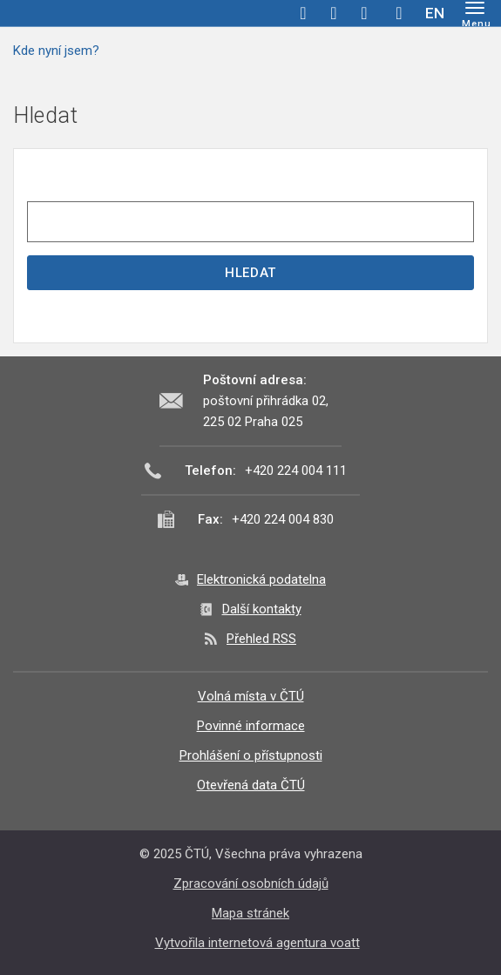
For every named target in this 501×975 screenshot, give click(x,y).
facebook (303, 13)
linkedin (364, 13)
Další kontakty (261, 609)
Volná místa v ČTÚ (251, 696)
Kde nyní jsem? (56, 50)
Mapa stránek (250, 913)
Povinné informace (251, 726)
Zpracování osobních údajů (250, 883)
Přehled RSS (261, 639)
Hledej (399, 13)
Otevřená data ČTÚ (251, 785)
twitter (333, 13)
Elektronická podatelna (261, 579)
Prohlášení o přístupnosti (250, 755)
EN (434, 13)
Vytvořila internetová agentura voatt (257, 943)
